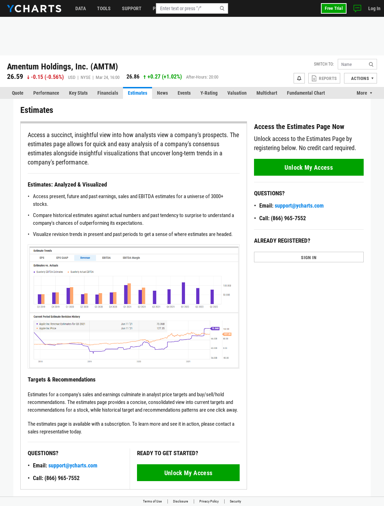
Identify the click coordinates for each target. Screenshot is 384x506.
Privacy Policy (209, 501)
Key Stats (78, 93)
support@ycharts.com (72, 465)
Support (132, 8)
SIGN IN (308, 257)
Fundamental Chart (306, 93)
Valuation (237, 93)
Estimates (137, 93)
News (162, 93)
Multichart (266, 93)
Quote (17, 93)
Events (184, 93)
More (362, 93)
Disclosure (180, 501)
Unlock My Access (188, 473)
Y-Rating (209, 93)
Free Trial (334, 8)
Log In (374, 8)
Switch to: (324, 64)
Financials (107, 93)
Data (80, 8)
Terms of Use (152, 501)
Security (235, 501)
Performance (46, 93)
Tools (104, 8)
